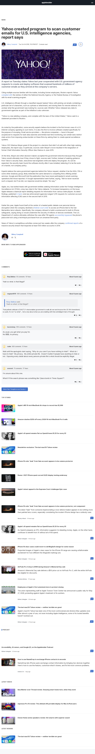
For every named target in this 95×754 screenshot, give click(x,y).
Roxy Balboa (11, 276)
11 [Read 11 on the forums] (91, 621)
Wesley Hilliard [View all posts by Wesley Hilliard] (22, 518)
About (75, 276)
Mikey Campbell (12, 44)
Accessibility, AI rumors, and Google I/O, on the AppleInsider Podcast (27, 647)
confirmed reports (72, 223)
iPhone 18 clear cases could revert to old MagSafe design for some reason (46, 547)
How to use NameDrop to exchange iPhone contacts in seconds (42, 659)
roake (9, 346)
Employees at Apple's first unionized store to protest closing (40, 587)
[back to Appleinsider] (47, 3)
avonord (10, 368)
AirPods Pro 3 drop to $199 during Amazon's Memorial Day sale (41, 567)
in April (19, 194)
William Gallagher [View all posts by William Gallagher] (22, 538)
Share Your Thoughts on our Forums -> (14, 389)
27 (75, 44)
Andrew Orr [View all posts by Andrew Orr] (21, 671)
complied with (7, 95)
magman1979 (11, 294)
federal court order (41, 208)
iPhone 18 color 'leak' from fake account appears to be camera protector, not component (51, 506)
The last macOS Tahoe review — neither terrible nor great (40, 607)
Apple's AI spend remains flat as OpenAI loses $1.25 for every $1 (42, 526)
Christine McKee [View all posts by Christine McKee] (22, 579)
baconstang (11, 327)
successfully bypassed (63, 215)
